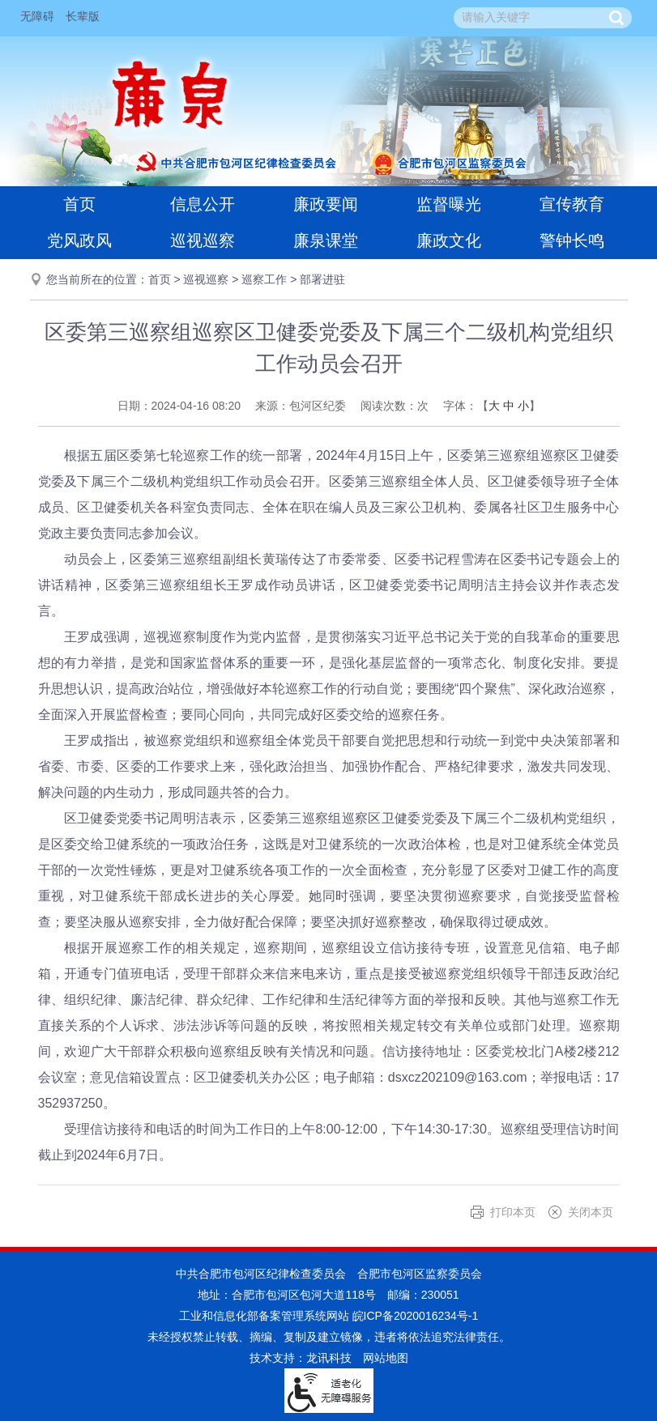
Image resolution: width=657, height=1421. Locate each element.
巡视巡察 (202, 240)
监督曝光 (448, 204)
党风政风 (79, 240)
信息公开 (202, 204)
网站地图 (385, 1357)
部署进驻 (322, 279)
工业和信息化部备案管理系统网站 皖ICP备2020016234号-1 (329, 1315)
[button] (616, 17)
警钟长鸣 (572, 240)
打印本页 (512, 1212)
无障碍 (37, 16)
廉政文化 (448, 240)
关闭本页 (590, 1212)
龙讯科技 (329, 1357)
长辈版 (83, 16)
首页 (79, 204)
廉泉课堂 (325, 240)
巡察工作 (264, 279)
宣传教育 (572, 204)
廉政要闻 (325, 204)
